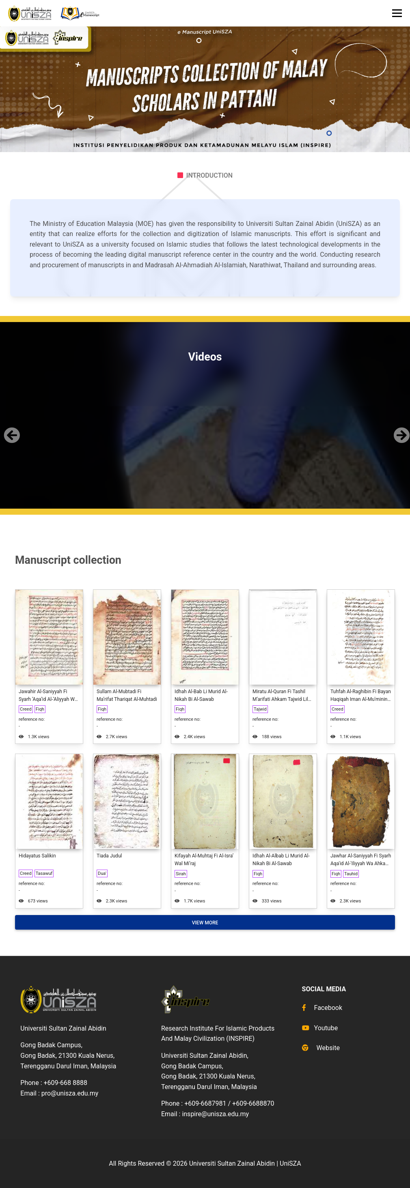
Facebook (322, 1008)
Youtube (320, 1028)
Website (321, 1048)
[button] (10, 429)
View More (205, 923)
